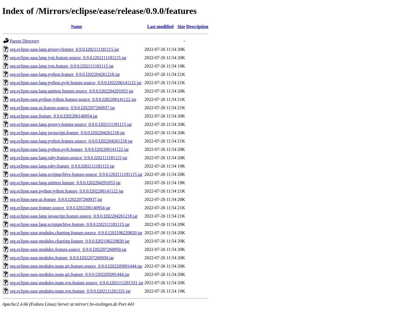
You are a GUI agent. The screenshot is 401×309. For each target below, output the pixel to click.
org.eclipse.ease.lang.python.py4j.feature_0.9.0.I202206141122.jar (69, 149)
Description (197, 26)
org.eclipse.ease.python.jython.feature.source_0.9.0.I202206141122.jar (73, 99)
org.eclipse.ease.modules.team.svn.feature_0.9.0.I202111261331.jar (70, 291)
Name (76, 26)
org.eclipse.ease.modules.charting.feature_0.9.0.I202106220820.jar (69, 241)
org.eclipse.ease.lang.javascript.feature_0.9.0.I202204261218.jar (67, 132)
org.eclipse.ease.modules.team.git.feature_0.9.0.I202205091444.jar (69, 274)
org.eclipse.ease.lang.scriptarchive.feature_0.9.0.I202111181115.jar (70, 224)
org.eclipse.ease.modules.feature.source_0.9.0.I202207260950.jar (68, 249)
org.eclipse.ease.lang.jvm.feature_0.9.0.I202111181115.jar (62, 66)
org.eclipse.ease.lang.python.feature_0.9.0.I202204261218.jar (65, 74)
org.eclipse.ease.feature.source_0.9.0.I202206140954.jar (60, 207)
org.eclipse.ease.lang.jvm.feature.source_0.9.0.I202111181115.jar (68, 57)
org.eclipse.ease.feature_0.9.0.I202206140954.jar (54, 116)
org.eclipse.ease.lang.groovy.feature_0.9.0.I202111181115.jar (64, 49)
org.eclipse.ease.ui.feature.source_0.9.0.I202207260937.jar (62, 107)
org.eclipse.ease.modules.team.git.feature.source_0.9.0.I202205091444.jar (76, 266)
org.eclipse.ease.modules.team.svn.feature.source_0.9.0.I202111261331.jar (76, 282)
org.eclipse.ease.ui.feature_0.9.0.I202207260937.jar (56, 199)
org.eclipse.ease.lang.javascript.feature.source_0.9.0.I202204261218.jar (74, 216)
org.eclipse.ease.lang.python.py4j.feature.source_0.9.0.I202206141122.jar (75, 82)
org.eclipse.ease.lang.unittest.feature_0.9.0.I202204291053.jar (65, 182)
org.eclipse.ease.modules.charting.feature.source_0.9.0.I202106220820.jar (76, 232)
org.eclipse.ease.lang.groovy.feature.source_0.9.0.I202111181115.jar (71, 124)
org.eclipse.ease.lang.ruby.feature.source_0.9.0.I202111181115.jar (68, 157)
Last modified (160, 26)
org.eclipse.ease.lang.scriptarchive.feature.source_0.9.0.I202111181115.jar (76, 174)
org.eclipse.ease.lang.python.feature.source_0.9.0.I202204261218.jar (71, 141)
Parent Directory (24, 41)
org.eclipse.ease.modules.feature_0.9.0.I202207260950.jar (62, 257)
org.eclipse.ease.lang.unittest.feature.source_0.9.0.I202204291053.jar (71, 91)
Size (181, 26)
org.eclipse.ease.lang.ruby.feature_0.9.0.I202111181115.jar (62, 166)
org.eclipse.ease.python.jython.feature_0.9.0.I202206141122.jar (66, 191)
